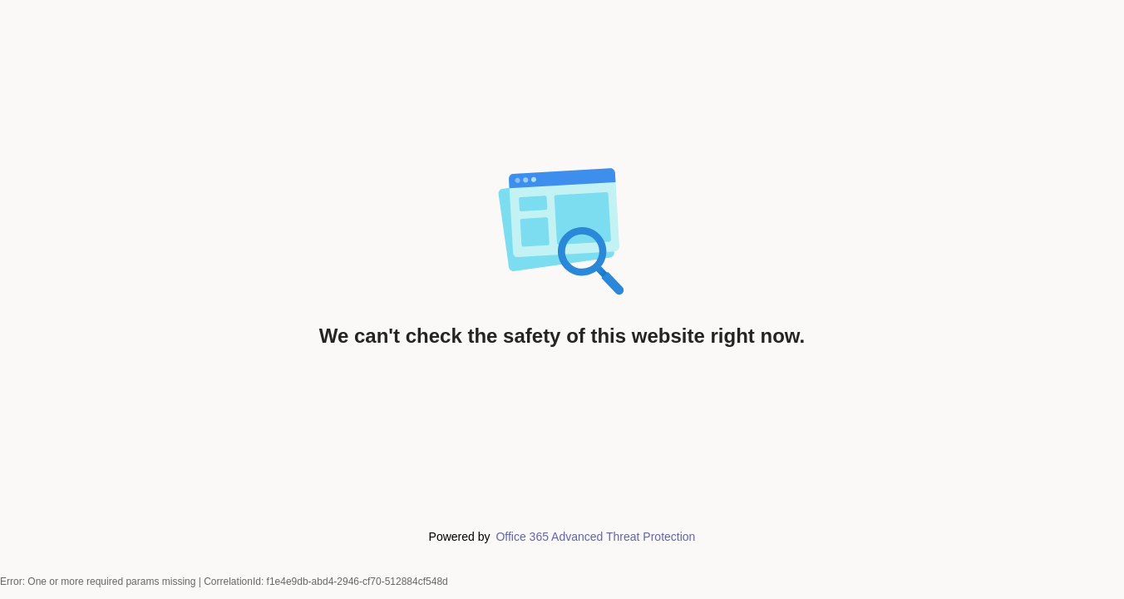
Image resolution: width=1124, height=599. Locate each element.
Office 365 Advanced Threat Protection (595, 536)
